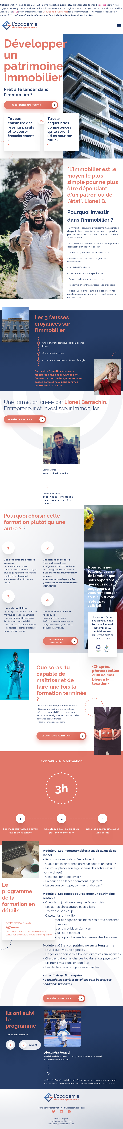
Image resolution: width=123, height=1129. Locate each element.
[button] (10, 1045)
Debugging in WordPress (55, 11)
